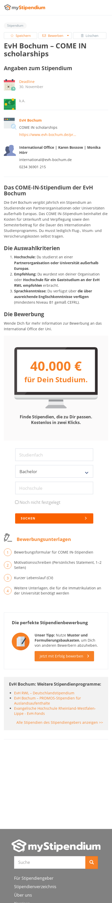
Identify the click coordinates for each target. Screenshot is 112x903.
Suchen (54, 518)
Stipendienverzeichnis (35, 886)
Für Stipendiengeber (34, 878)
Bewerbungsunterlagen (44, 539)
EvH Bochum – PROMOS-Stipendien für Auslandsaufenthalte (47, 701)
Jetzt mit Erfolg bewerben (61, 656)
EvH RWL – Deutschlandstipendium (44, 692)
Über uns (23, 895)
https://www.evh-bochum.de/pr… (47, 134)
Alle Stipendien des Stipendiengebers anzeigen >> (59, 722)
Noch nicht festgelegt (37, 502)
